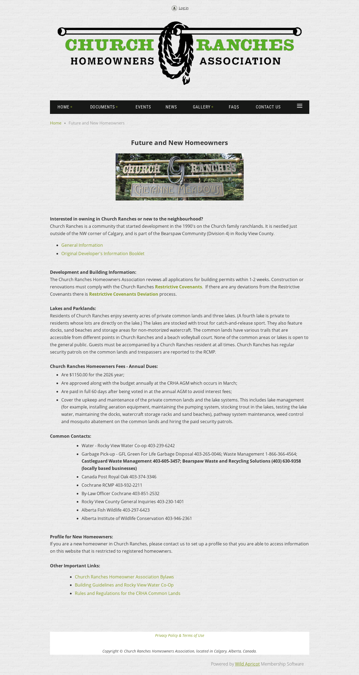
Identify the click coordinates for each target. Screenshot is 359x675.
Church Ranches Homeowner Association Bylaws (124, 577)
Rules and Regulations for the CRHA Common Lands (127, 593)
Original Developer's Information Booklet (103, 253)
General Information (82, 245)
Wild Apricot (247, 664)
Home (55, 123)
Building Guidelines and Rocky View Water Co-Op (124, 585)
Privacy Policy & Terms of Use (179, 635)
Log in (184, 7)
